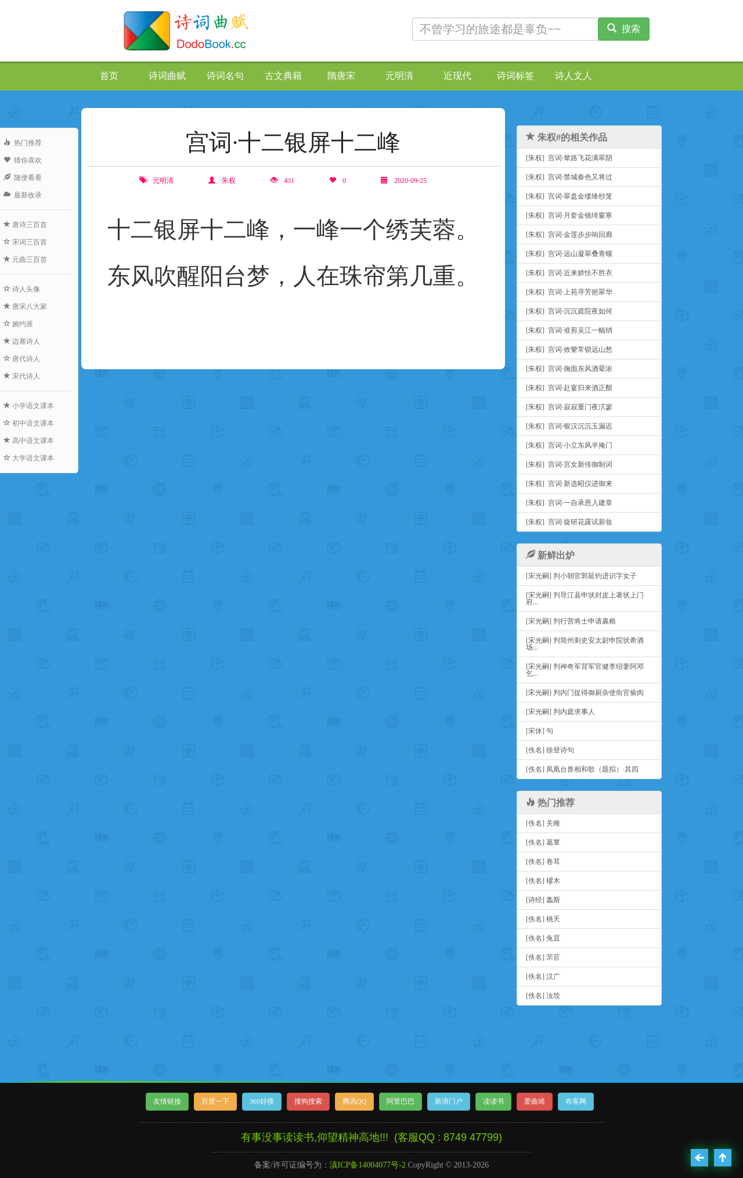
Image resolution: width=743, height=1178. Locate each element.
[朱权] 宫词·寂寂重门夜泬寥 (569, 407)
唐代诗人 (21, 359)
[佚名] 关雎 (543, 823)
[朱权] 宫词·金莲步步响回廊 (569, 234)
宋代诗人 (21, 376)
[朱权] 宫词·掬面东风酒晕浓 (569, 369)
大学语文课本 (28, 458)
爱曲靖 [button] (534, 1101)
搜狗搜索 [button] (308, 1101)
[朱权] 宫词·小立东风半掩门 (569, 445)
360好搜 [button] (262, 1101)
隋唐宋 (341, 76)
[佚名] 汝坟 (543, 996)
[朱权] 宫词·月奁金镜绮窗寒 (569, 215)
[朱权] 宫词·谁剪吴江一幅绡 (569, 330)
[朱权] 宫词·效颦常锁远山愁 (569, 349)
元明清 (399, 76)
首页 (109, 76)
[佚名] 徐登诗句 (550, 750)
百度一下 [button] (215, 1101)
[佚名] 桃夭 (543, 919)
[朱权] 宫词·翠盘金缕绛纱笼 (569, 196)
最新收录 (22, 195)
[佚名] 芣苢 (543, 957)
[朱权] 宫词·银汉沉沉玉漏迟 (569, 426)
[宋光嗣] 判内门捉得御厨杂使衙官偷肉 (585, 693)
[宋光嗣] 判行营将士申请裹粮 (571, 621)
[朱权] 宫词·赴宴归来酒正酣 (569, 388)
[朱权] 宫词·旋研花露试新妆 (569, 522)
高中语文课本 (28, 441)
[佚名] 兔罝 (543, 938)
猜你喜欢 (22, 160)
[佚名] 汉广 (543, 976)
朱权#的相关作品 (566, 137)
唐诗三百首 (25, 225)
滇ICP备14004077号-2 (368, 1165)
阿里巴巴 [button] (400, 1101)
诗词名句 (225, 76)
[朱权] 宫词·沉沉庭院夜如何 (569, 311)
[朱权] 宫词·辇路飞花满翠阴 (569, 158)
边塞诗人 (21, 341)
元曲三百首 (25, 259)
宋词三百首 (25, 242)
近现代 (457, 76)
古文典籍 (283, 76)
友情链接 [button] (167, 1101)
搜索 (623, 29)
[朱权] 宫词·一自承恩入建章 (569, 503)
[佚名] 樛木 (543, 881)
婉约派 (18, 324)
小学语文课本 (28, 406)
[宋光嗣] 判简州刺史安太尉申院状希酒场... (585, 643)
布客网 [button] (575, 1101)
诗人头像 (21, 289)
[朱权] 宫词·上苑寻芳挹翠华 (569, 292)
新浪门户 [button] (449, 1101)
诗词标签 (515, 76)
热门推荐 (22, 143)
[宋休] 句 (539, 731)
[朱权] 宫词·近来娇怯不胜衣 (569, 273)
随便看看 (22, 178)
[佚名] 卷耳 (543, 862)
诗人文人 (573, 76)
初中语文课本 (28, 423)
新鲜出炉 (550, 555)
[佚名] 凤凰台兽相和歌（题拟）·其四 (582, 769)
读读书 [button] (493, 1101)
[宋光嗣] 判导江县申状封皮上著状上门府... (585, 598)
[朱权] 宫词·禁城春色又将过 (569, 177)
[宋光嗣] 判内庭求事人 (560, 712)
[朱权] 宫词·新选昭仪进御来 (569, 484)
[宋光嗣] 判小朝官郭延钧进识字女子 (581, 576)
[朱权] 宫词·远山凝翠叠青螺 (569, 254)
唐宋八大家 (25, 306)
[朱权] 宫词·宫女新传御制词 (569, 464)
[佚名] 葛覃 (543, 842)
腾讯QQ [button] (354, 1101)
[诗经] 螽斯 (543, 900)
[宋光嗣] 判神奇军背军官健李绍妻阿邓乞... (585, 670)
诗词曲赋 (167, 76)
